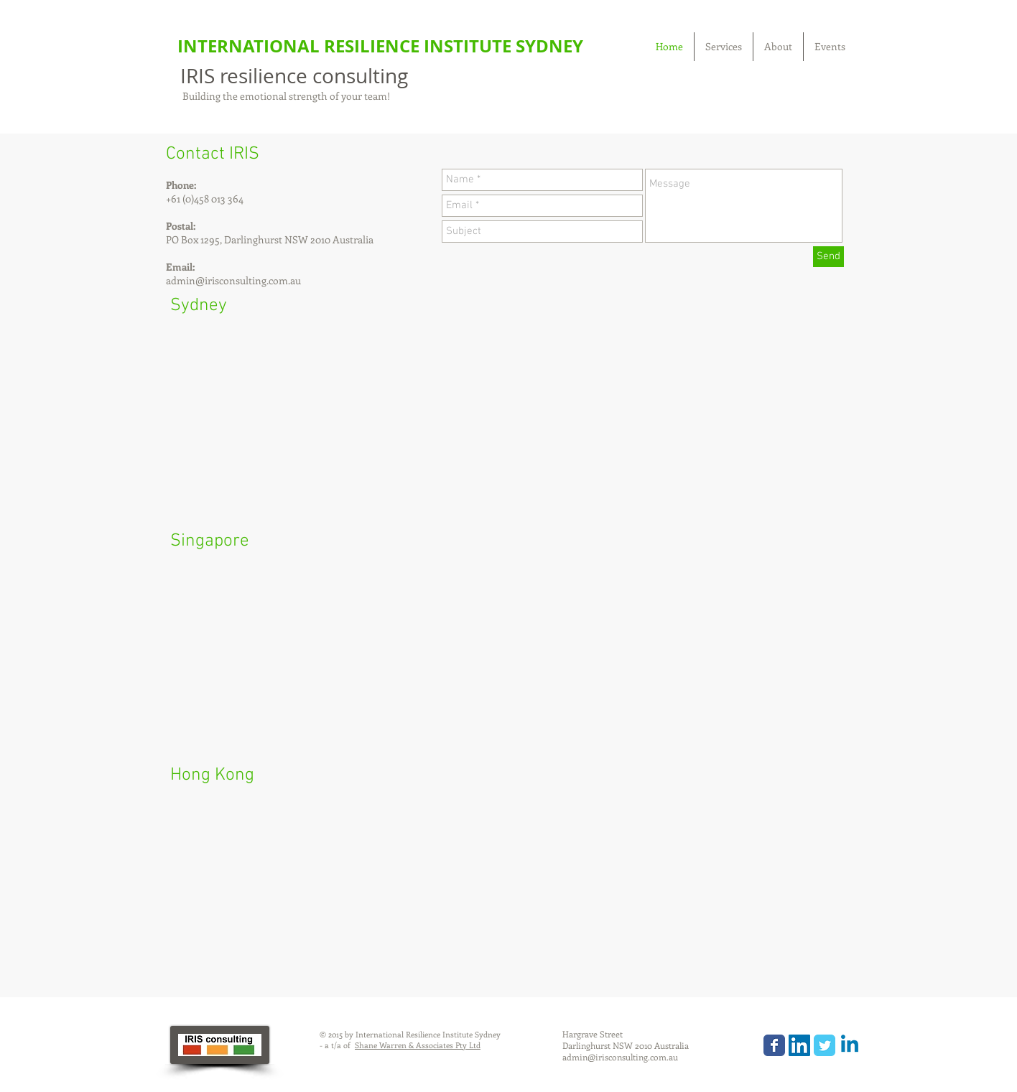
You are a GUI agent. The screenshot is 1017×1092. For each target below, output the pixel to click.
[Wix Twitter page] (824, 1045)
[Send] (828, 256)
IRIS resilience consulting (294, 75)
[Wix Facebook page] (774, 1045)
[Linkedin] (849, 1045)
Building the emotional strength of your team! (285, 96)
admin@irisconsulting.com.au (233, 280)
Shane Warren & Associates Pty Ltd (417, 1045)
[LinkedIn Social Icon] (799, 1045)
